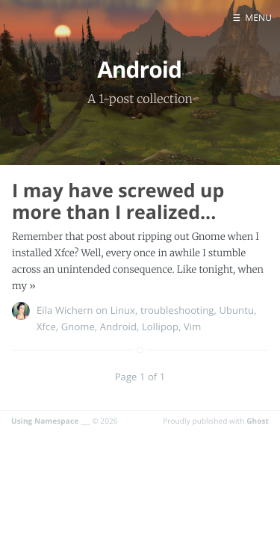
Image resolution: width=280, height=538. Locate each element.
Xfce (46, 326)
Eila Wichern (65, 310)
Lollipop (160, 326)
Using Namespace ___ (50, 420)
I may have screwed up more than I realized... (118, 201)
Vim (192, 326)
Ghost (257, 420)
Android (118, 326)
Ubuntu (236, 310)
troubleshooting (177, 310)
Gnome (78, 326)
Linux (123, 310)
